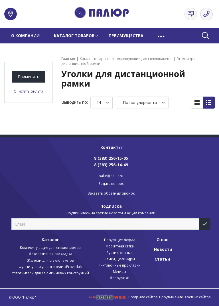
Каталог (50, 239)
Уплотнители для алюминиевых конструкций (50, 273)
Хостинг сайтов (197, 297)
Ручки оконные (120, 252)
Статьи (162, 259)
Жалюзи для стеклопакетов (50, 260)
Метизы (119, 271)
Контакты (111, 147)
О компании (25, 35)
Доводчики (119, 277)
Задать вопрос (111, 183)
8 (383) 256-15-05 (111, 158)
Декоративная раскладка (50, 253)
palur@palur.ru (111, 175)
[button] (162, 35)
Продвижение (171, 297)
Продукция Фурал (119, 239)
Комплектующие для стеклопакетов (50, 247)
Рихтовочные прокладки (119, 265)
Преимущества (126, 35)
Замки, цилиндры (119, 259)
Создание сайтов (142, 297)
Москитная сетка (120, 246)
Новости (163, 249)
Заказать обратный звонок (111, 193)
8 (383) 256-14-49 (111, 164)
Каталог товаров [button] (74, 35)
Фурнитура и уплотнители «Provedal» (50, 266)
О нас (162, 239)
